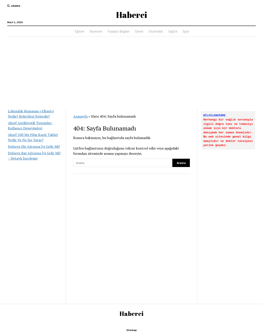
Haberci (131, 14)
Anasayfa (80, 116)
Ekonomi (96, 31)
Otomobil (156, 31)
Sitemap (131, 330)
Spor (186, 31)
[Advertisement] (131, 71)
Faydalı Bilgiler (119, 31)
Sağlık (172, 31)
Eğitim (79, 31)
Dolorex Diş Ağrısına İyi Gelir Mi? (34, 146)
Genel (139, 31)
